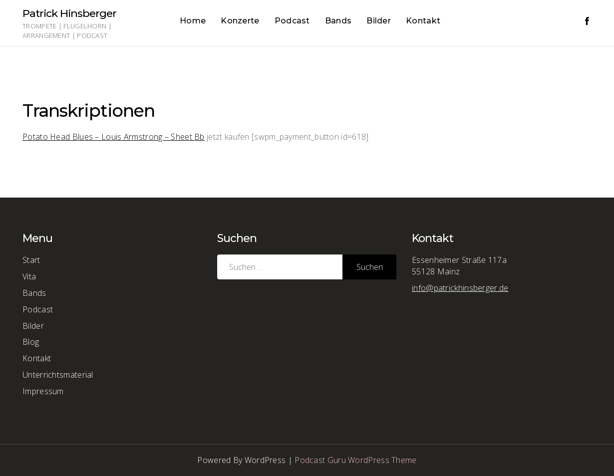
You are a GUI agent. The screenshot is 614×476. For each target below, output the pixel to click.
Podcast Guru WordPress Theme (355, 460)
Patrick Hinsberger (69, 13)
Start (31, 259)
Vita (29, 276)
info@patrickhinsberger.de (460, 287)
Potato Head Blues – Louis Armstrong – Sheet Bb (113, 136)
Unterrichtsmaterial (57, 374)
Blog (30, 341)
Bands (338, 20)
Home (193, 20)
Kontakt (423, 20)
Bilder (378, 20)
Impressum (43, 391)
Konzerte (240, 20)
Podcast (292, 20)
